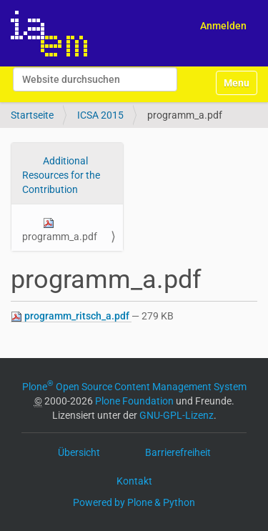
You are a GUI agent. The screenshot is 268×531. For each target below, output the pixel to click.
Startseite (32, 115)
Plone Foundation (134, 401)
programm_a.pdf (59, 229)
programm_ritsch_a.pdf (71, 316)
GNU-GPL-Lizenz (176, 415)
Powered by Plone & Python (134, 502)
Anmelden (223, 25)
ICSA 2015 (100, 115)
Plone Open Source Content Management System (134, 386)
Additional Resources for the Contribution (61, 175)
